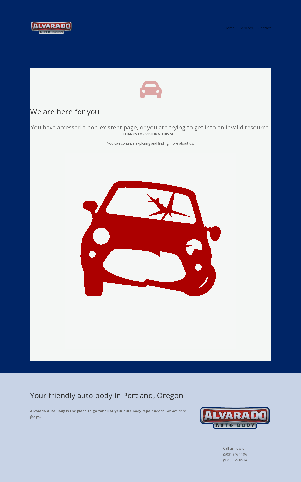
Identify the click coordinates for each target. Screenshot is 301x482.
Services (246, 28)
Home (230, 28)
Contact (264, 28)
